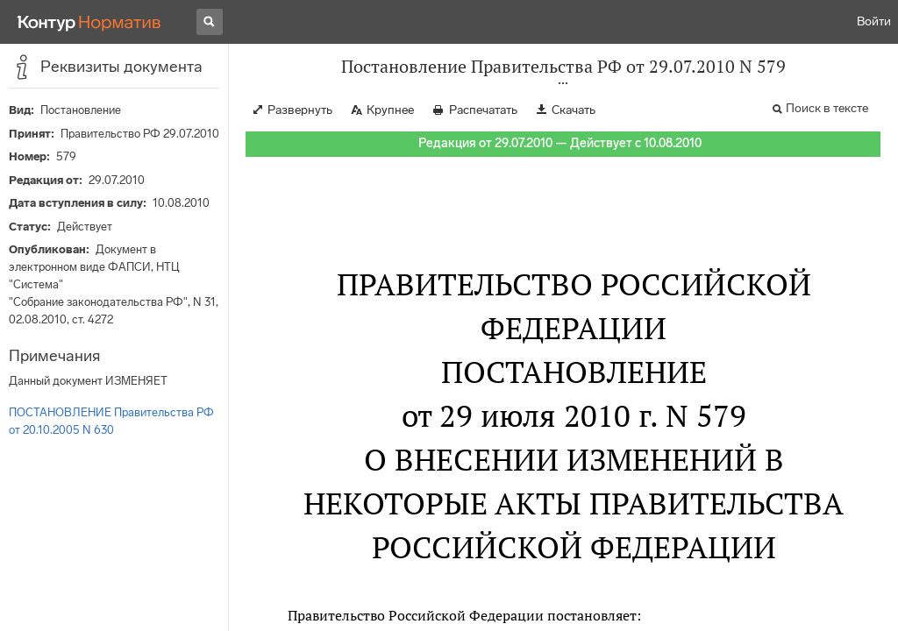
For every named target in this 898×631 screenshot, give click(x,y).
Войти (874, 21)
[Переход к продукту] (89, 22)
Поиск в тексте (827, 108)
